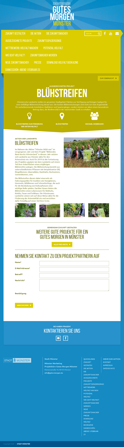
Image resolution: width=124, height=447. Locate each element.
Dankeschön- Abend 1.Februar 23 (22, 69)
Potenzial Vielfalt (53, 48)
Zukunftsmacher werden (43, 55)
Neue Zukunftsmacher (17, 62)
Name (18, 262)
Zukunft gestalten (15, 33)
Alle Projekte (61, 244)
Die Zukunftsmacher (57, 33)
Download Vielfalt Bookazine (62, 62)
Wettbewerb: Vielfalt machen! (21, 48)
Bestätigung (20, 293)
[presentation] (57, 297)
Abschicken (22, 305)
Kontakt (107, 362)
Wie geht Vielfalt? (15, 55)
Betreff (19, 274)
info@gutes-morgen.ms (54, 373)
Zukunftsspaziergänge (49, 40)
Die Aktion (36, 33)
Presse (37, 62)
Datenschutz (109, 368)
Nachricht (20, 280)
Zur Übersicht (107, 78)
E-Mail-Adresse (22, 268)
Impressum (108, 365)
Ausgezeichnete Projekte (18, 40)
